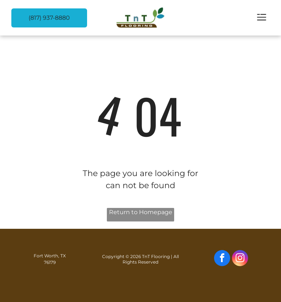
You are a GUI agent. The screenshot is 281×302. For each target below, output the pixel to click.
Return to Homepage (140, 212)
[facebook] (222, 259)
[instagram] (240, 259)
